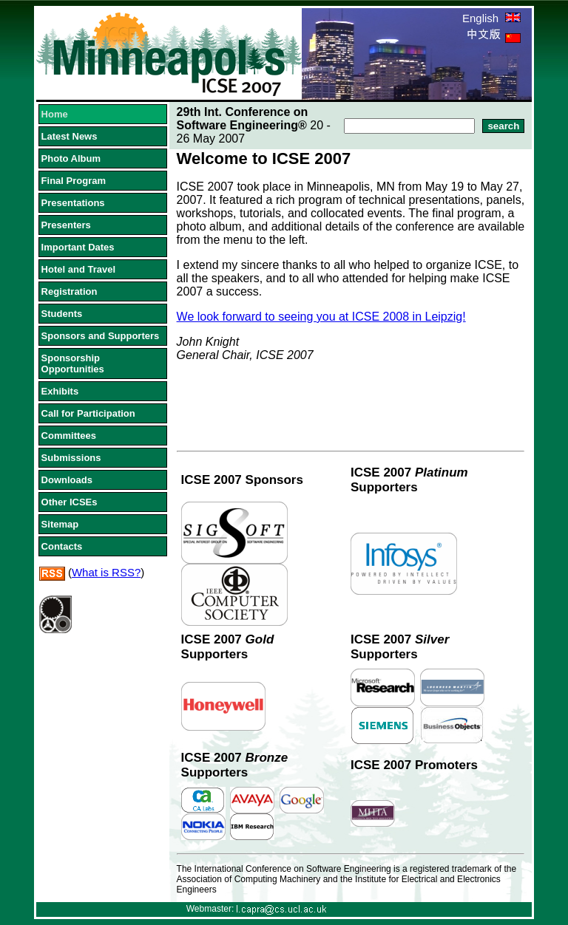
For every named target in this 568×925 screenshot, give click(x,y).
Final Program (73, 180)
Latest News (69, 136)
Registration (69, 291)
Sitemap (60, 524)
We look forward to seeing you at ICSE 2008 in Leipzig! (321, 316)
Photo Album (71, 158)
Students (62, 313)
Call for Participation (88, 413)
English (491, 18)
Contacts (62, 546)
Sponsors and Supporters (100, 335)
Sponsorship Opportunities (72, 363)
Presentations (73, 202)
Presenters (66, 225)
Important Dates (78, 247)
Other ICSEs (69, 502)
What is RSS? (106, 572)
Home (54, 114)
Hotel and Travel (78, 269)
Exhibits (60, 391)
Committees (68, 435)
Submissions (71, 457)
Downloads (66, 479)
